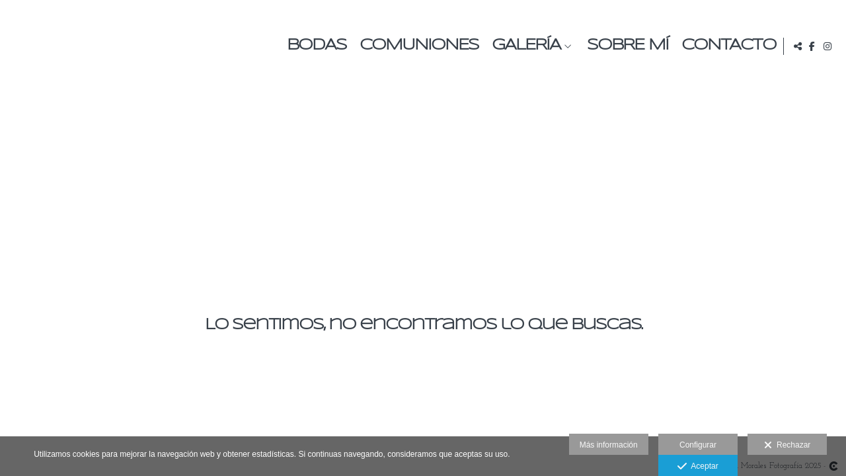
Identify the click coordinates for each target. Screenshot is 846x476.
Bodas (314, 45)
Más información (609, 445)
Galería (523, 45)
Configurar (697, 445)
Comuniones (416, 45)
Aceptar (697, 466)
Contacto (726, 45)
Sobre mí (625, 45)
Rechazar (787, 445)
